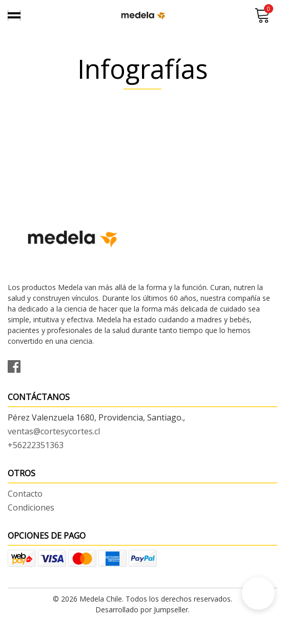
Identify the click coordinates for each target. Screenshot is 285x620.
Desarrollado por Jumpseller (141, 609)
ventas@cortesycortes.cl (54, 431)
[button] (258, 593)
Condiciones (31, 507)
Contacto (25, 493)
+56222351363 (36, 445)
